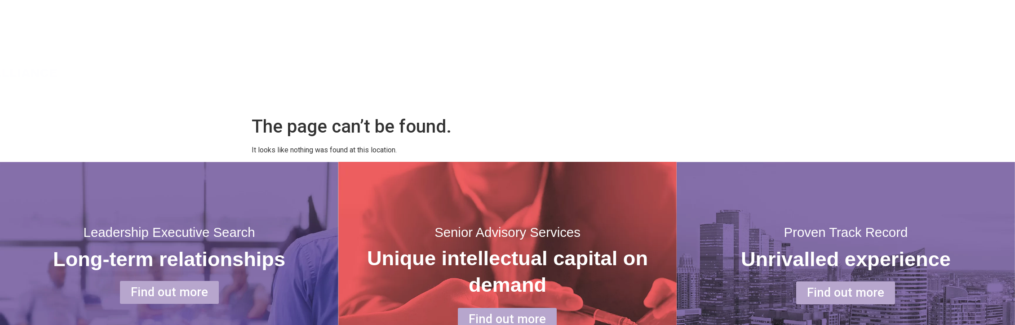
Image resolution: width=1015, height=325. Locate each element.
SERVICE (891, 53)
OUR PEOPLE (972, 53)
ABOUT (819, 53)
